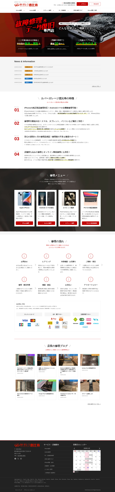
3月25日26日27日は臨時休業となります (43, 82)
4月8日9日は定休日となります (41, 74)
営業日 (27, 78)
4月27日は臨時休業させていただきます (43, 67)
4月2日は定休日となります (40, 78)
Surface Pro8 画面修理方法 (89, 368)
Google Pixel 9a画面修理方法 (46, 393)
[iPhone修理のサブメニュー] (24, 10)
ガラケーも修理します (87, 393)
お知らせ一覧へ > (96, 86)
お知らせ (28, 67)
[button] (82, 4)
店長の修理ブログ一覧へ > (94, 404)
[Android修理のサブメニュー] (38, 10)
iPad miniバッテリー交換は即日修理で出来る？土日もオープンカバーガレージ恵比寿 (25, 369)
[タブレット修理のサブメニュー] (53, 10)
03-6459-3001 (21, 455)
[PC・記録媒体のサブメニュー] (68, 10)
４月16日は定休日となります (41, 70)
